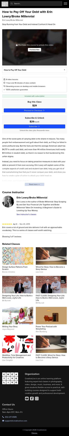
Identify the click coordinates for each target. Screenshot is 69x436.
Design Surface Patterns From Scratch (15, 268)
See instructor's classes (26, 214)
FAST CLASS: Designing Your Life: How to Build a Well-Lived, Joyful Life (50, 297)
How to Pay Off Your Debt (15, 70)
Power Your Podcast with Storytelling (46, 327)
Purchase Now (34, 49)
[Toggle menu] (65, 4)
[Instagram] (37, 399)
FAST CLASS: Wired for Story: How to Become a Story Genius (50, 356)
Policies (34, 433)
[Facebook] (32, 399)
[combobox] (36, 4)
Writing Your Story (10, 326)
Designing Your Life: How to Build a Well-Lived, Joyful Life (17, 296)
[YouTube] (27, 399)
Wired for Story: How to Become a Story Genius (50, 268)
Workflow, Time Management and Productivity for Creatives (16, 356)
